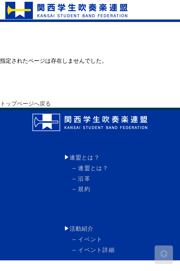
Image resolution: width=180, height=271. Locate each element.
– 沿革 (80, 179)
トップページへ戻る (25, 104)
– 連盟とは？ (90, 168)
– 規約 (80, 189)
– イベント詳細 (93, 250)
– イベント (87, 239)
